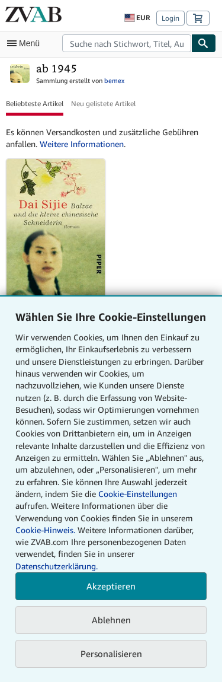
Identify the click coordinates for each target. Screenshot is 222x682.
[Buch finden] (203, 43)
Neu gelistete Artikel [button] (103, 103)
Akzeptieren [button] (111, 586)
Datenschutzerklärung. (56, 566)
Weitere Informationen (82, 144)
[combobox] (126, 43)
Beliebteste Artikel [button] (34, 103)
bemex (114, 80)
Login (170, 18)
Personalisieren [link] (111, 653)
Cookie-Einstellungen (137, 494)
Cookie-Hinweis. (45, 530)
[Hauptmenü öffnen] (26, 43)
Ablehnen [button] (111, 619)
